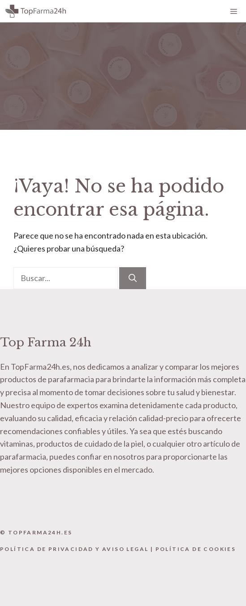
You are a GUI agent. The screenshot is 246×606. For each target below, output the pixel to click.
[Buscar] (132, 278)
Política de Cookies (195, 549)
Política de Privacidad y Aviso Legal (74, 549)
